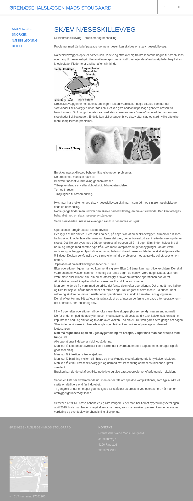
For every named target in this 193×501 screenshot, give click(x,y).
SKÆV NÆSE (22, 29)
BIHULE (17, 46)
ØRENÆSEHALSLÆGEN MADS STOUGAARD (60, 8)
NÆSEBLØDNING (25, 40)
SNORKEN (19, 34)
